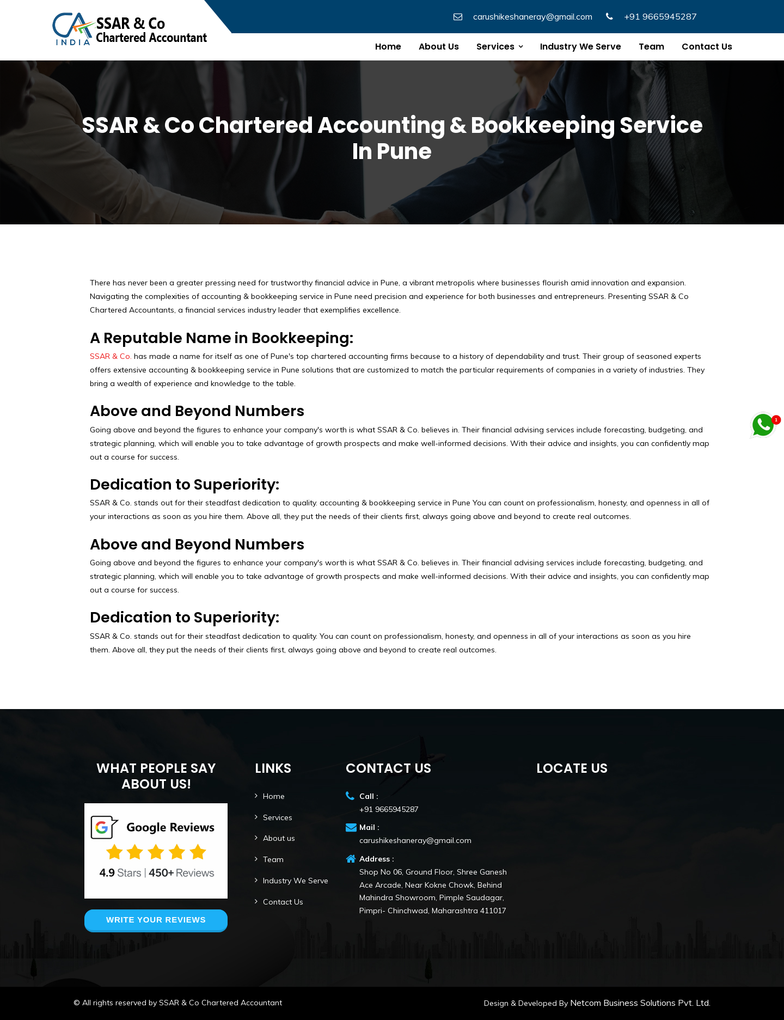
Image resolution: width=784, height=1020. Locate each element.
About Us (439, 46)
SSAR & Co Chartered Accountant (220, 1002)
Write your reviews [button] (156, 919)
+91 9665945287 (660, 16)
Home (388, 46)
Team (651, 46)
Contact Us (283, 902)
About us (279, 838)
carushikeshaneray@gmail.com (532, 16)
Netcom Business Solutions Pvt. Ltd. (639, 1002)
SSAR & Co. (111, 356)
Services (495, 46)
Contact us (707, 46)
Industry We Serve (580, 46)
